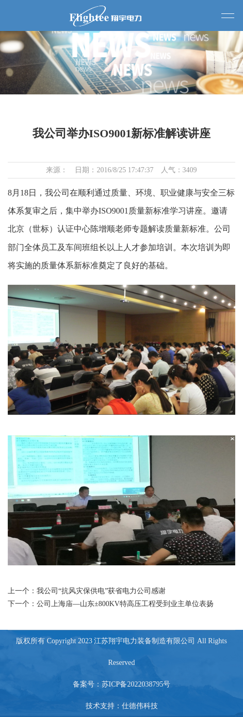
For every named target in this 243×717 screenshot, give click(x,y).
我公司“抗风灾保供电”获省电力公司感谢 (101, 591)
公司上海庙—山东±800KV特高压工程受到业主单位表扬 (125, 604)
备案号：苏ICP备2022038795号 (122, 684)
